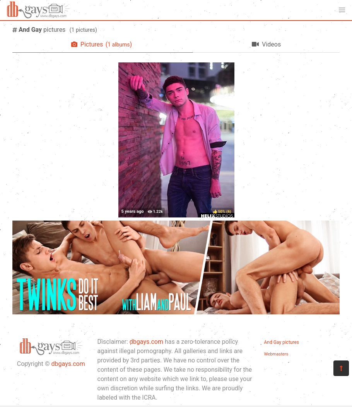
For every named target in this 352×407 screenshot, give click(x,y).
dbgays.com (68, 363)
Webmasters (276, 354)
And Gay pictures (281, 342)
